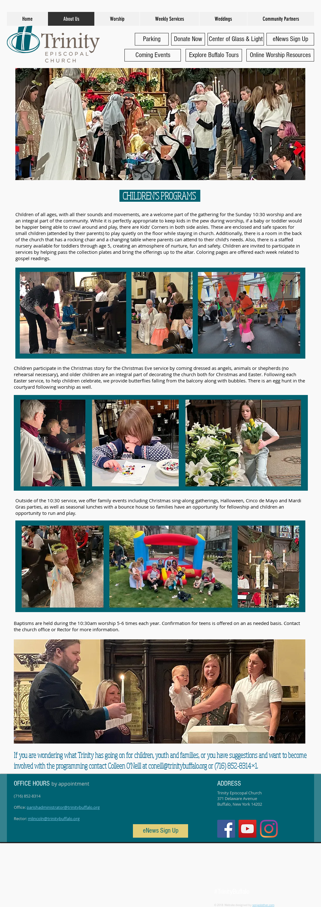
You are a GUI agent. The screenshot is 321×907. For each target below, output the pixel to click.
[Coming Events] (152, 55)
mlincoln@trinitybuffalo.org (54, 818)
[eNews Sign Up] (290, 39)
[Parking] (152, 39)
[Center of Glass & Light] (236, 39)
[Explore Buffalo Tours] (214, 55)
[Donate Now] (188, 39)
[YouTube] (247, 829)
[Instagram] (269, 829)
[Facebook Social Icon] (226, 829)
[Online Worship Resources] (280, 55)
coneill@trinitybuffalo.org (177, 766)
